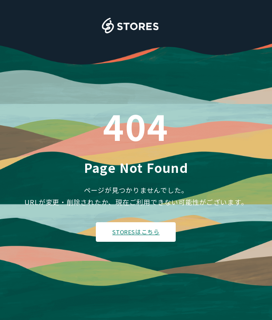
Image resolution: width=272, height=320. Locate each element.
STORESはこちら (136, 232)
